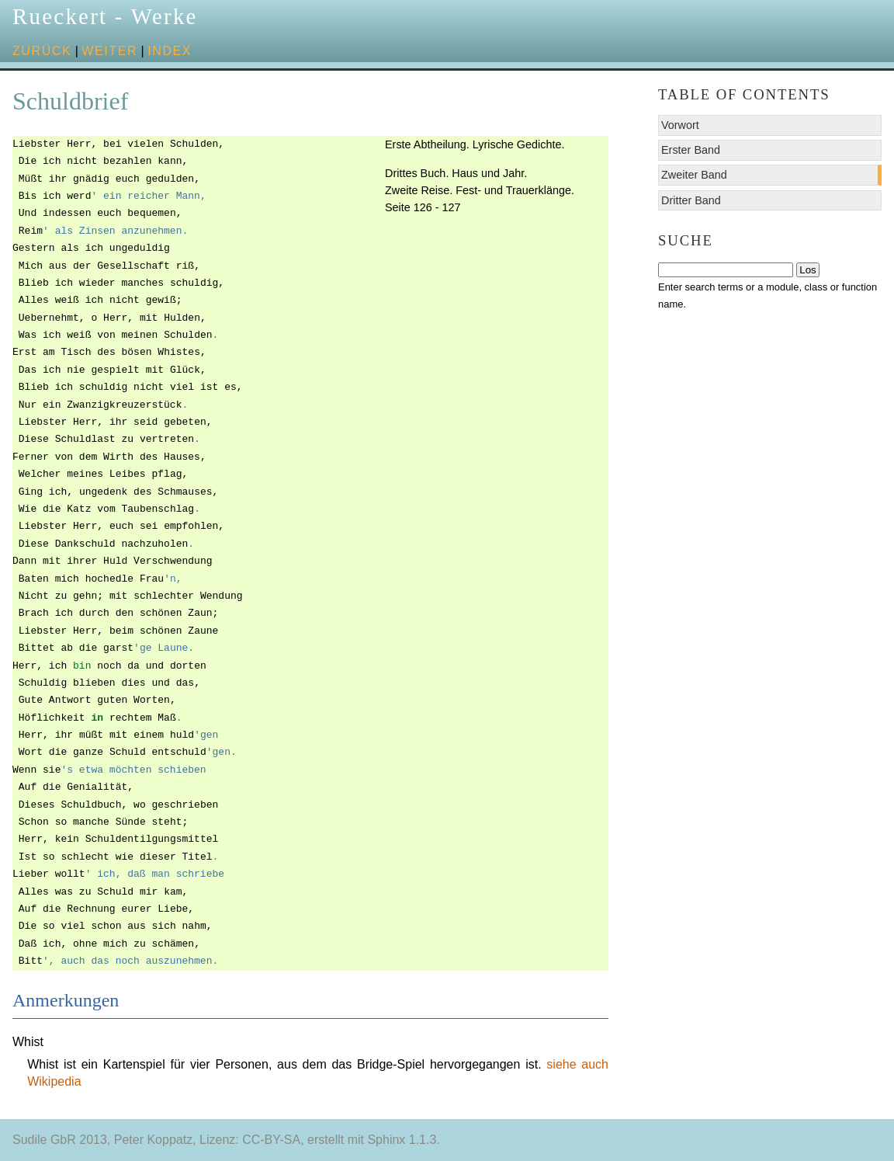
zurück (41, 50)
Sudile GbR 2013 (59, 1139)
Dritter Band (691, 200)
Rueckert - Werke (105, 16)
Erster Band (690, 150)
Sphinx (386, 1139)
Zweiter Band (694, 175)
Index (169, 50)
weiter (109, 50)
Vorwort (680, 125)
